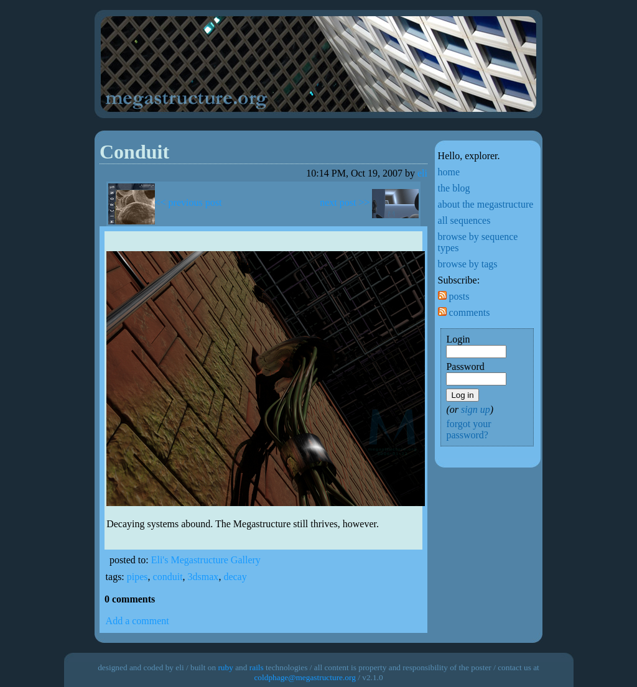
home (449, 172)
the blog (454, 188)
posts (454, 296)
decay (234, 576)
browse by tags (468, 264)
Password (465, 366)
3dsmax (203, 576)
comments (464, 312)
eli (422, 173)
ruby (225, 667)
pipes (137, 576)
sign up (475, 409)
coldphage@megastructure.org (304, 677)
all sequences (464, 220)
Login (458, 339)
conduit (168, 576)
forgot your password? (468, 429)
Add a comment (137, 621)
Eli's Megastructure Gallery (206, 560)
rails (256, 667)
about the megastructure (486, 204)
